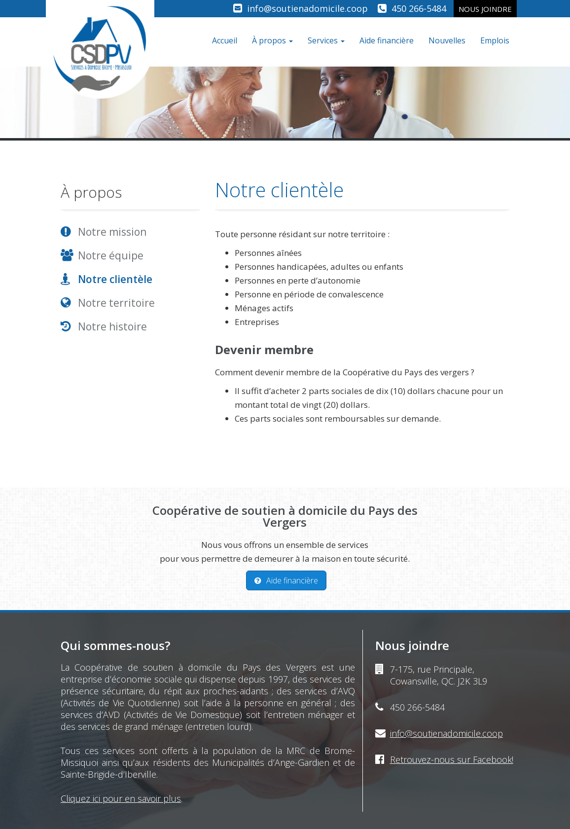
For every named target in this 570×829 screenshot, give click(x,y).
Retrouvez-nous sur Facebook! (451, 759)
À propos (272, 40)
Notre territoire (116, 303)
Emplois (494, 40)
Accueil (224, 40)
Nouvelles (446, 40)
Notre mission (112, 232)
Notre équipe (110, 255)
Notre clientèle (115, 279)
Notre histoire (112, 326)
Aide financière (386, 40)
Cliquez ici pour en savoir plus (121, 798)
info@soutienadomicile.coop (307, 8)
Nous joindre (485, 9)
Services (326, 40)
